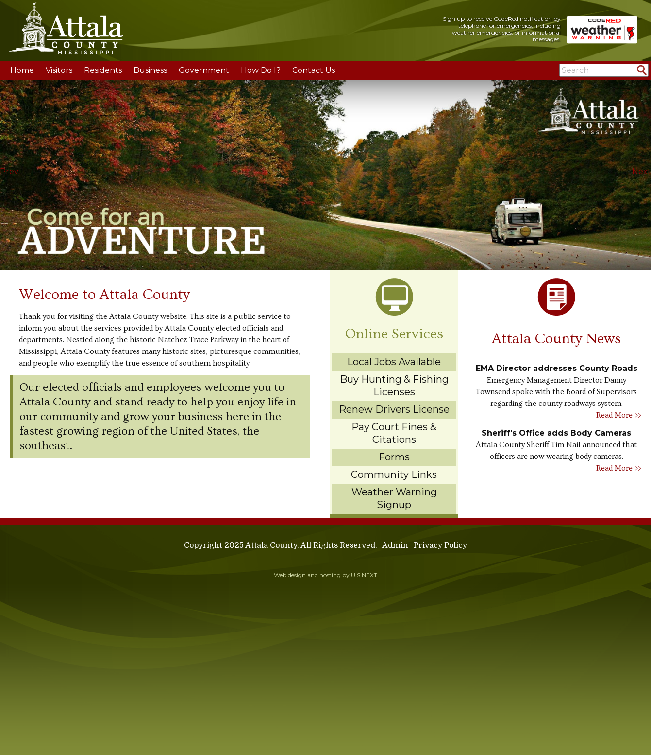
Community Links (394, 474)
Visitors (59, 70)
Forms (394, 457)
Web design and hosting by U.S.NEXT (325, 575)
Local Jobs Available (394, 362)
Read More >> (618, 415)
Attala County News (556, 339)
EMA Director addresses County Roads (556, 368)
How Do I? (261, 70)
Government (204, 70)
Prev (9, 171)
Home (22, 70)
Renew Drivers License (394, 409)
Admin (395, 545)
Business (150, 70)
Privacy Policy (440, 545)
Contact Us (313, 70)
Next (641, 171)
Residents (103, 70)
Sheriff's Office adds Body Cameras (556, 433)
